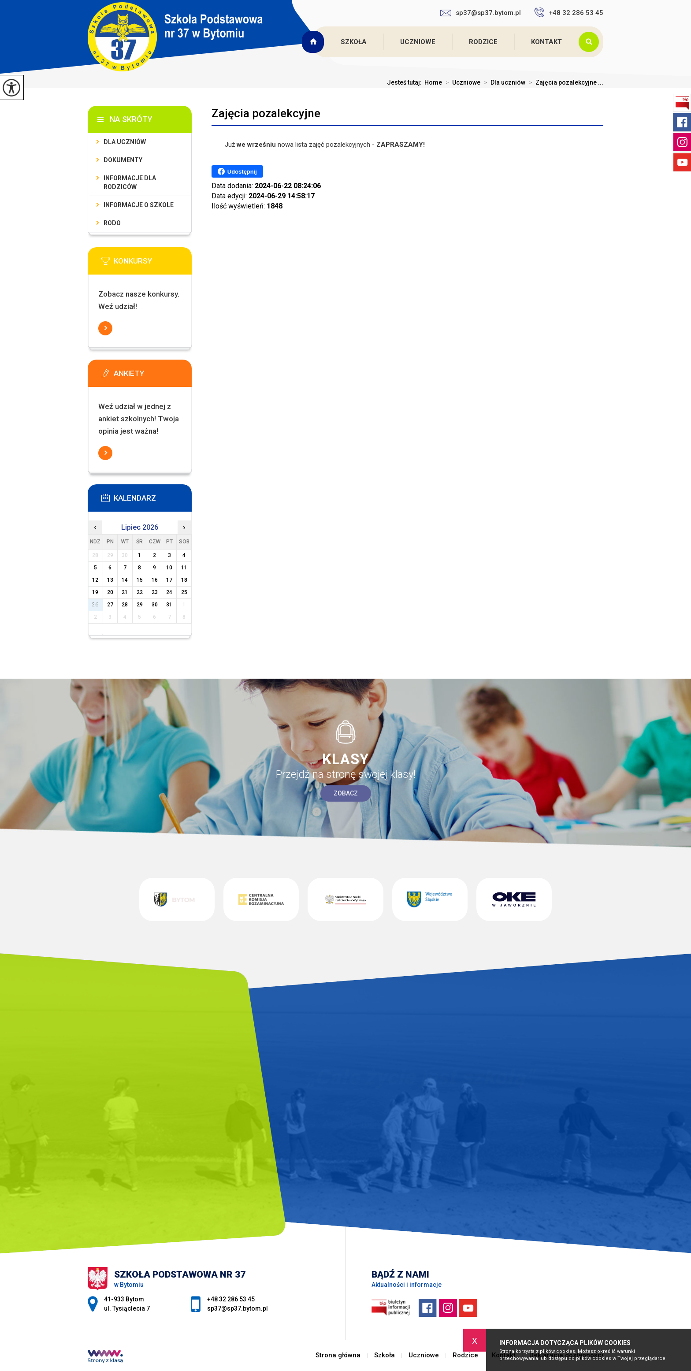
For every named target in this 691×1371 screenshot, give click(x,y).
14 (125, 580)
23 (155, 592)
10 (169, 568)
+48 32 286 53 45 (568, 12)
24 (169, 592)
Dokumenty (123, 159)
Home (433, 82)
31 (169, 605)
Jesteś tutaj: (405, 82)
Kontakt (546, 42)
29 (140, 605)
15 (140, 580)
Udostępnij (237, 171)
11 (184, 568)
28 (125, 605)
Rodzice (483, 42)
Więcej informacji (105, 328)
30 (155, 605)
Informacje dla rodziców (130, 182)
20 (110, 592)
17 (169, 580)
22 (140, 592)
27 (110, 605)
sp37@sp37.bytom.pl (480, 13)
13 (110, 580)
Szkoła (354, 42)
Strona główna (313, 41)
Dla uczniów (502, 82)
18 (184, 580)
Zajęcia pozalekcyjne (266, 113)
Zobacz (346, 793)
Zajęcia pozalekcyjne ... (564, 82)
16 (155, 580)
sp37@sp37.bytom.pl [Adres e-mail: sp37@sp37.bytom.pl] (237, 1308)
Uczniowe (417, 42)
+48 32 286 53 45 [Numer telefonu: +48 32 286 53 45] (231, 1299)
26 (95, 605)
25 (184, 592)
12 (95, 580)
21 (125, 592)
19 (95, 592)
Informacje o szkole (139, 204)
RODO (112, 223)
